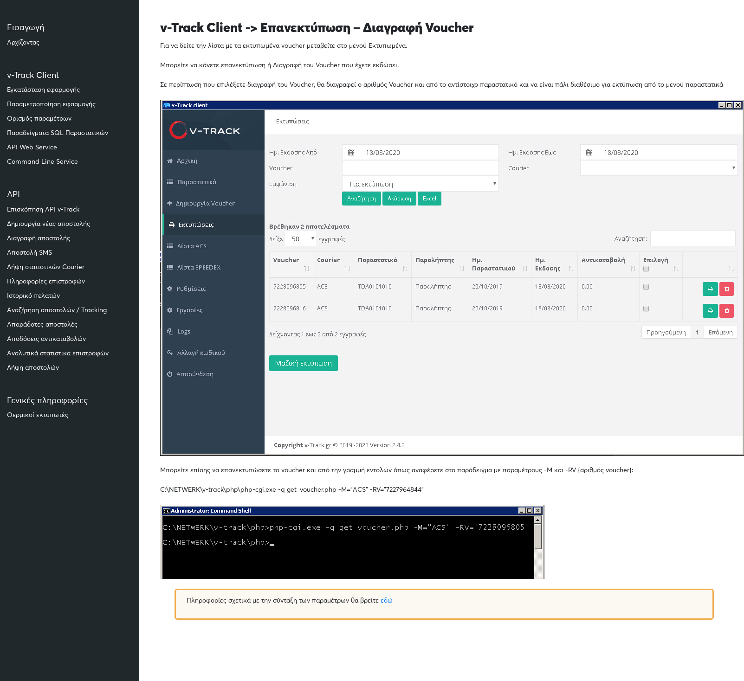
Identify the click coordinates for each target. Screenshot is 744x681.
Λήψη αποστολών (33, 368)
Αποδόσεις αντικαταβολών (46, 339)
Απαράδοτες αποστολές (42, 324)
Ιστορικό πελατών (33, 296)
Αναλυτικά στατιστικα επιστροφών (58, 353)
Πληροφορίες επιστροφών (46, 281)
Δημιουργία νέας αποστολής (48, 224)
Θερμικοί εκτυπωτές (37, 415)
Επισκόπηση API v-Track (43, 209)
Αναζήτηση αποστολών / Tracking (57, 310)
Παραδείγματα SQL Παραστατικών (57, 133)
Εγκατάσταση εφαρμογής (43, 90)
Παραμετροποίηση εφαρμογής (51, 104)
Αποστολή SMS (29, 253)
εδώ (387, 600)
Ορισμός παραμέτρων (39, 119)
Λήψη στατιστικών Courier (45, 267)
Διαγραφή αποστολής (38, 238)
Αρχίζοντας (23, 42)
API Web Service (32, 147)
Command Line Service (42, 162)
